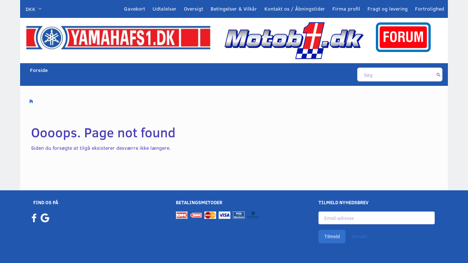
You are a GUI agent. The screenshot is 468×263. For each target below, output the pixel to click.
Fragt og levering (387, 8)
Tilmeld (332, 236)
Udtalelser (164, 8)
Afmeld (359, 236)
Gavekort (134, 8)
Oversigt (193, 8)
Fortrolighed (429, 8)
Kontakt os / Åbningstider (294, 8)
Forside (39, 69)
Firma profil (346, 8)
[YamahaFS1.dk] (118, 37)
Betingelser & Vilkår (234, 8)
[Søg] (439, 74)
